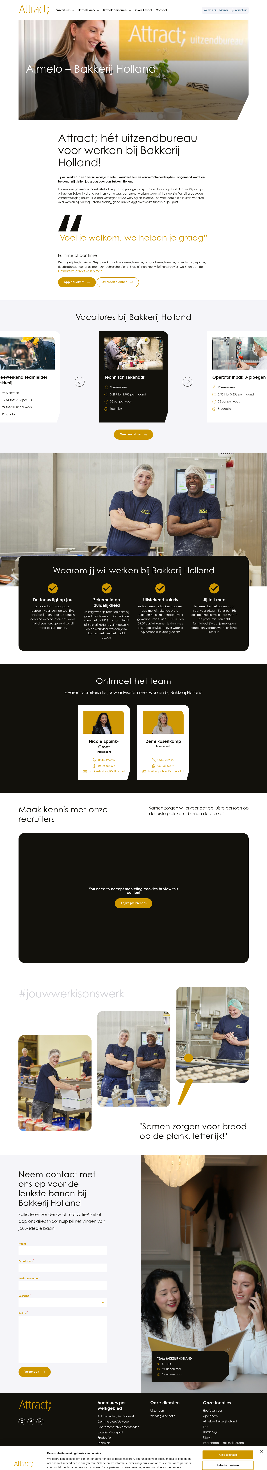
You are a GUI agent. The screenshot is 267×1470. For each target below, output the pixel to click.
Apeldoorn (210, 1416)
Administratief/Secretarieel (116, 1416)
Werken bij (210, 10)
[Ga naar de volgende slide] (187, 382)
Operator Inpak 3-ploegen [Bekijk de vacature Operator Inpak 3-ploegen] (239, 378)
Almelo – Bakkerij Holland (220, 1421)
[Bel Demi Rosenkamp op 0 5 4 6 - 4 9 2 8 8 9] (163, 760)
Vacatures (65, 10)
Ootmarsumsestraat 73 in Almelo (80, 271)
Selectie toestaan (228, 1441)
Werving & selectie (162, 1416)
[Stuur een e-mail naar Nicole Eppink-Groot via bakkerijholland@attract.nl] (104, 772)
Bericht (23, 1313)
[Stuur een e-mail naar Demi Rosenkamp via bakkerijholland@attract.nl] (163, 772)
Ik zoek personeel (117, 10)
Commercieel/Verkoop (113, 1421)
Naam (23, 1243)
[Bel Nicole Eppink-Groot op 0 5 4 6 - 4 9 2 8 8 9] (104, 760)
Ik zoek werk (89, 10)
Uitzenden (157, 1410)
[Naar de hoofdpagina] (34, 10)
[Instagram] (22, 1421)
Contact (161, 10)
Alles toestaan (228, 1431)
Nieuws (223, 10)
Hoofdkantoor (212, 1410)
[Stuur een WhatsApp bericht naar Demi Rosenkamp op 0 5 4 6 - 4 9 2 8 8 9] (163, 766)
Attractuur (239, 10)
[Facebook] (31, 1421)
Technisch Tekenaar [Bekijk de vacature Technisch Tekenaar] (124, 378)
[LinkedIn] (39, 1421)
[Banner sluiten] (261, 1428)
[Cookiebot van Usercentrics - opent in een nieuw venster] (23, 1463)
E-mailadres (26, 1261)
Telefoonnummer (29, 1278)
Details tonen (194, 1462)
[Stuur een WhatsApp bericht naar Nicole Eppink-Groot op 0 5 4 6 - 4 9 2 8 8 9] (104, 766)
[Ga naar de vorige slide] (80, 382)
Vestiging (25, 1296)
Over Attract (143, 10)
